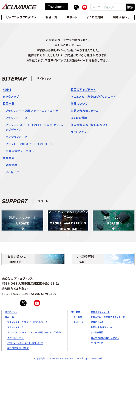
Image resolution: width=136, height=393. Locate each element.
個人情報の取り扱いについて (89, 126)
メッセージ (12, 174)
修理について (79, 104)
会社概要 (11, 167)
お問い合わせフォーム (85, 111)
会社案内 (9, 160)
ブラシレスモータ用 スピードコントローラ (31, 111)
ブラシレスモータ (16, 118)
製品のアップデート (83, 89)
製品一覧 (51, 17)
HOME (7, 89)
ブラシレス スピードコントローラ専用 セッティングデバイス (34, 128)
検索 (130, 7)
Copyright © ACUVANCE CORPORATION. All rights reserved (68, 361)
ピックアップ (11, 97)
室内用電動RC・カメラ (19, 153)
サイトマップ (79, 133)
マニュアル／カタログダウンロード (93, 97)
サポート (72, 17)
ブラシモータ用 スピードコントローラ (29, 145)
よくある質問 (95, 17)
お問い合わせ (121, 17)
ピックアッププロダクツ (21, 17)
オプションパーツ (16, 138)
